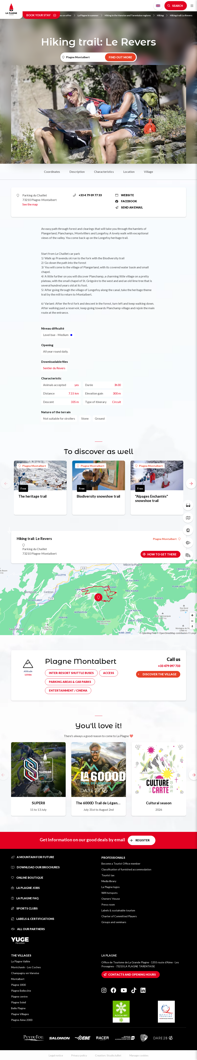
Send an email (129, 207)
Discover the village (159, 674)
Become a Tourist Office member (120, 863)
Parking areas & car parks (70, 681)
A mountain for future (32, 857)
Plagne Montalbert (32, 465)
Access (108, 673)
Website (124, 195)
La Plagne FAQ (25, 898)
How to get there (161, 554)
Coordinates (52, 171)
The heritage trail (32, 496)
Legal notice (56, 1055)
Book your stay (41, 15)
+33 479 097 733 (169, 666)
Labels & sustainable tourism (118, 910)
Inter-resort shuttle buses (71, 673)
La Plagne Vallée (20, 961)
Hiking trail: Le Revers (181, 15)
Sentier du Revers (54, 368)
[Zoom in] (192, 615)
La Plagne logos (110, 887)
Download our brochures (35, 867)
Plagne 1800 (18, 984)
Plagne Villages (20, 1014)
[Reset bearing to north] (192, 626)
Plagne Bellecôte (21, 990)
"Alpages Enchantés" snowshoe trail (151, 498)
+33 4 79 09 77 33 (87, 195)
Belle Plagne (18, 1008)
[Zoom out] (192, 621)
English (158, 5)
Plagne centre (19, 996)
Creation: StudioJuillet (108, 1055)
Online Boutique (27, 877)
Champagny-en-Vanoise (25, 973)
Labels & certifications (32, 918)
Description (77, 171)
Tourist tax (107, 875)
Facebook (126, 201)
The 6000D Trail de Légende (98, 803)
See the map (30, 204)
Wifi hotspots (109, 892)
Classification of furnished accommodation (126, 869)
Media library (108, 881)
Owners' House (110, 898)
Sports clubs (24, 908)
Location (129, 171)
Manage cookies (138, 1055)
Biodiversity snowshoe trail (98, 496)
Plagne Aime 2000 (21, 1019)
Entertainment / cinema (68, 690)
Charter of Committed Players (119, 916)
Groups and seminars (113, 922)
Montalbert (17, 978)
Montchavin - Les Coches (26, 967)
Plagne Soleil (18, 1002)
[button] (191, 483)
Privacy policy (79, 1055)
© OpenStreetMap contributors (172, 633)
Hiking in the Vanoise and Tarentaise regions (129, 15)
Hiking (162, 15)
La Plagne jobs (25, 887)
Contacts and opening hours (132, 974)
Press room (108, 904)
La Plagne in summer (90, 15)
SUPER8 (38, 803)
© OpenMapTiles (147, 633)
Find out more (120, 57)
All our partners (28, 929)
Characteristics (104, 171)
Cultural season (158, 803)
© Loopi (192, 633)
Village (148, 171)
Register (142, 840)
